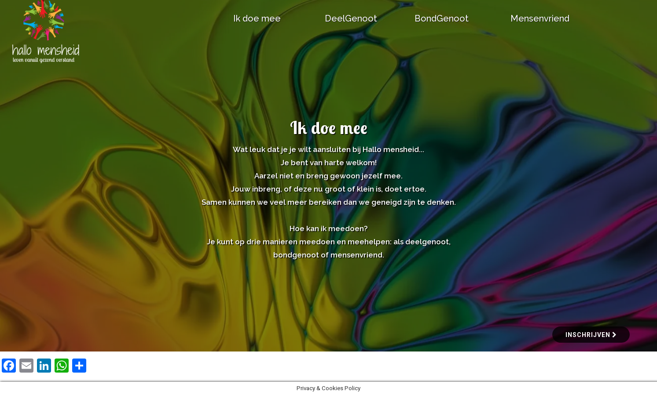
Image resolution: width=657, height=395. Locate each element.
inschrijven (591, 334)
